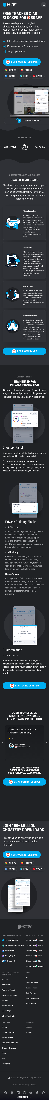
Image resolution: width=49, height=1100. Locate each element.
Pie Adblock (6, 1000)
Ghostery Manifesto (9, 1032)
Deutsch (29, 1027)
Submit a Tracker (32, 988)
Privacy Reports (7, 1038)
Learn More (24, 1097)
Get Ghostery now (24, 351)
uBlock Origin (6, 1011)
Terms (15, 1085)
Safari (10, 76)
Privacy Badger (7, 1006)
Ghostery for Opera (34, 956)
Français (29, 1032)
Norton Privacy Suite (9, 995)
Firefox (26, 70)
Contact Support (32, 983)
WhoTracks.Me (8, 951)
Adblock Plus (6, 985)
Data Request (31, 993)
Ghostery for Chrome (34, 940)
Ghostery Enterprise (9, 1048)
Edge (24, 76)
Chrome (10, 70)
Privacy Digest (8, 956)
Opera (37, 76)
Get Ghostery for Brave (22, 62)
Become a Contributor (10, 1043)
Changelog (6, 1064)
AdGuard (5, 980)
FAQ (27, 977)
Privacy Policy (24, 1085)
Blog (3, 1058)
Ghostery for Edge (33, 961)
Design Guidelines (32, 998)
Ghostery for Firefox (34, 945)
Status (4, 1027)
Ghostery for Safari (34, 951)
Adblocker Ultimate (8, 990)
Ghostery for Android (35, 966)
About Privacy (31, 1003)
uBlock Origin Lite (8, 1016)
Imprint (33, 1085)
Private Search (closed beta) (12, 945)
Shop (4, 1053)
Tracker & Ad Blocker (10, 940)
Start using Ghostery (24, 686)
